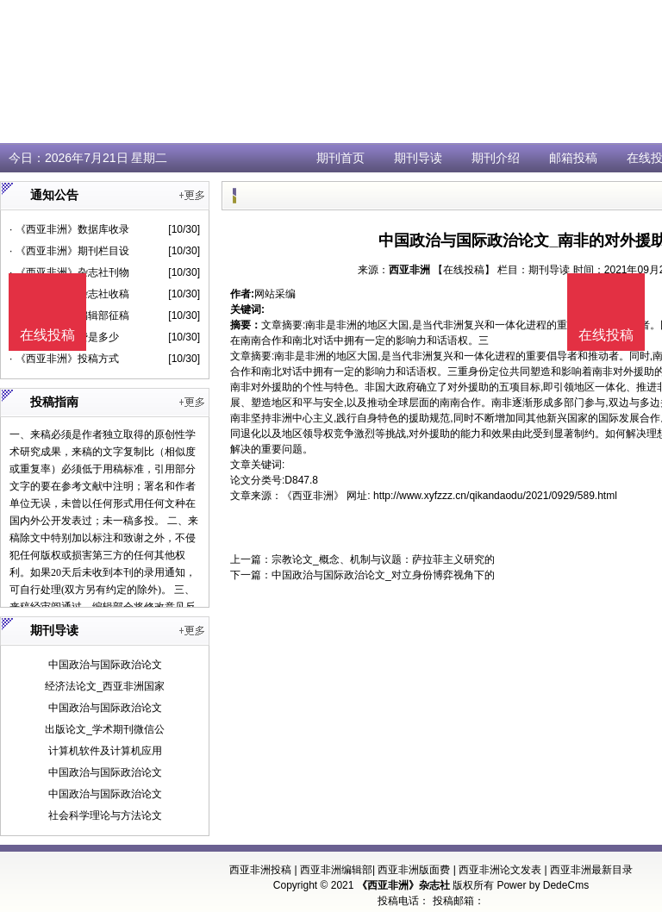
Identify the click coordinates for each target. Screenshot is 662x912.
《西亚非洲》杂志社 (403, 885)
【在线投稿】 (464, 270)
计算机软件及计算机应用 (105, 751)
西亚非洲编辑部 (336, 870)
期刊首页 (340, 158)
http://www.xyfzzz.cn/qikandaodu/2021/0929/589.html (495, 496)
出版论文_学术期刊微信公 (105, 729)
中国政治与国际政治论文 (105, 665)
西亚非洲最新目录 (591, 870)
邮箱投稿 (573, 158)
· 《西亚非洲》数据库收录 (69, 229)
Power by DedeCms (542, 885)
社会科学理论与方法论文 (105, 815)
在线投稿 (606, 335)
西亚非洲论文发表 (500, 870)
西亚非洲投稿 (260, 870)
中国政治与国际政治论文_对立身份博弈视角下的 (383, 575)
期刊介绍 (496, 158)
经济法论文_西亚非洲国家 (105, 686)
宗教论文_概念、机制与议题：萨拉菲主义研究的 (383, 559)
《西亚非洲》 (313, 496)
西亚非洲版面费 (414, 870)
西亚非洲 (409, 270)
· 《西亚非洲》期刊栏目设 (69, 251)
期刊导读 (418, 158)
